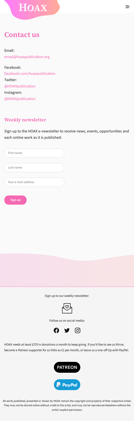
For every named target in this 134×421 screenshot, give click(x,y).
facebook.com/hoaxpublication (29, 73)
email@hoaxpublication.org (27, 57)
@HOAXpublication (20, 86)
